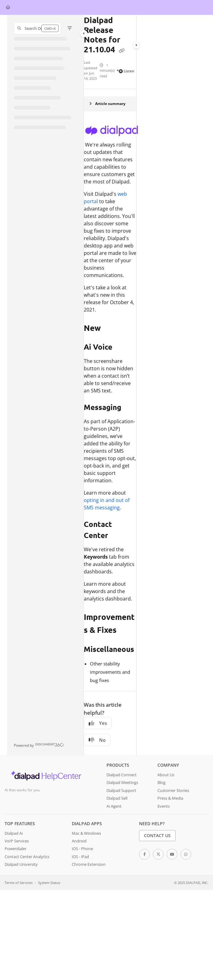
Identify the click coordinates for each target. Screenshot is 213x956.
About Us (165, 774)
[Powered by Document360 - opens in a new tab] (39, 745)
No (97, 740)
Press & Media (170, 798)
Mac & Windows (86, 833)
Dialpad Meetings (122, 782)
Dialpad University (21, 864)
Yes (98, 723)
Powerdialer (15, 848)
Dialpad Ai (14, 833)
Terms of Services (19, 882)
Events (163, 806)
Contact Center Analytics (27, 856)
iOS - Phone (82, 848)
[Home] (8, 7)
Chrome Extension (89, 864)
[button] (37, 28)
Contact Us (157, 835)
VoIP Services (17, 841)
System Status (49, 882)
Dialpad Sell (116, 798)
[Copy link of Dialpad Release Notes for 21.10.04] (122, 50)
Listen (127, 71)
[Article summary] (110, 103)
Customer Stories (173, 790)
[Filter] (69, 28)
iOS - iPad (80, 856)
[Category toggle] (83, 33)
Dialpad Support (121, 790)
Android (79, 841)
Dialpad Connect (121, 774)
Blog (161, 782)
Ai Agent (114, 806)
